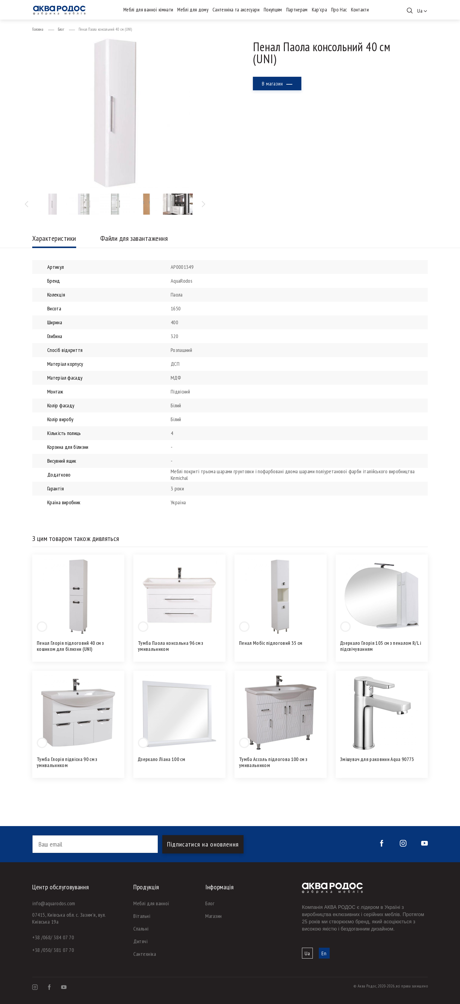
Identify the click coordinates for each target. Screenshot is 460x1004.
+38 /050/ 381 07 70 (53, 949)
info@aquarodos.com (53, 903)
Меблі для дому (192, 9)
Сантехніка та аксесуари (236, 9)
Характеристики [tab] (54, 238)
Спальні (141, 928)
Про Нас (339, 9)
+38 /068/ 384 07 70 (53, 937)
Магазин (213, 915)
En (324, 953)
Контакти (360, 9)
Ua (307, 953)
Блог (61, 29)
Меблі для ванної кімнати (148, 9)
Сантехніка (144, 953)
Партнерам (297, 9)
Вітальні (141, 915)
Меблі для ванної (151, 903)
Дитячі (140, 941)
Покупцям (273, 9)
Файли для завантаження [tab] (134, 238)
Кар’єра (319, 9)
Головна (37, 29)
